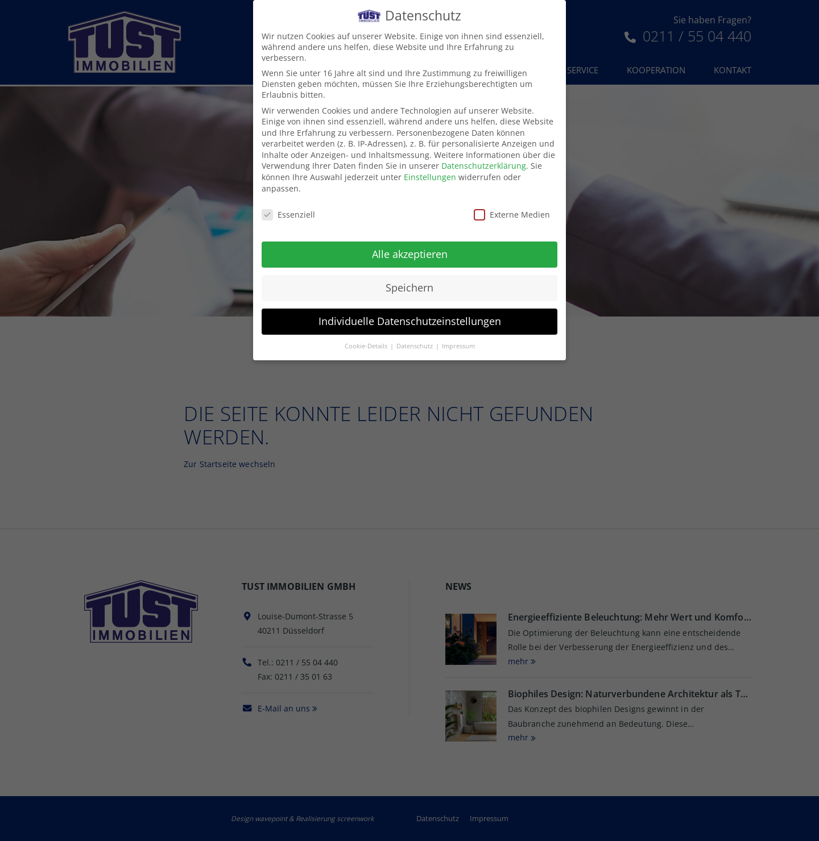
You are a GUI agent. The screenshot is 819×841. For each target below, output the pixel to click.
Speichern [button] (409, 285)
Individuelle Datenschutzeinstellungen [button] (409, 319)
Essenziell (288, 212)
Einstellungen (430, 174)
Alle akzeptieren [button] (410, 252)
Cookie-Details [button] (367, 344)
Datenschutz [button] (415, 344)
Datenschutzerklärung (483, 164)
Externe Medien (512, 212)
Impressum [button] (458, 344)
